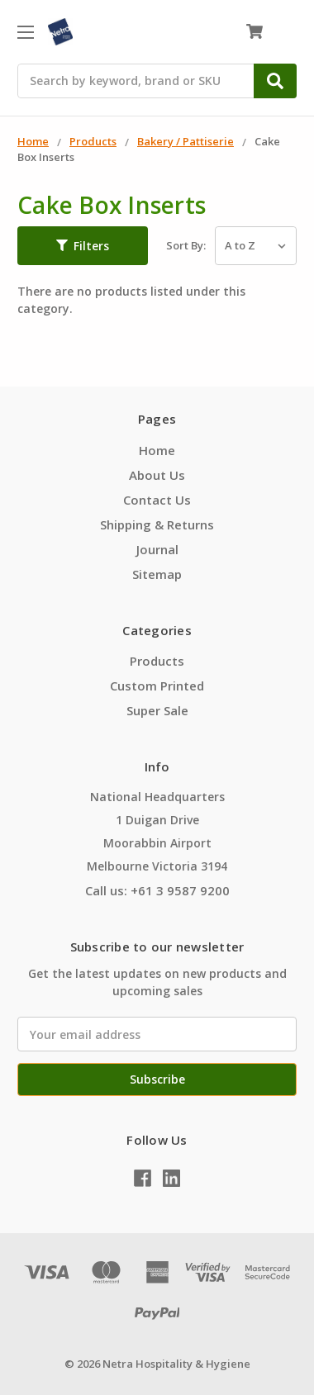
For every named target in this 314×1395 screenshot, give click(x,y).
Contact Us (157, 499)
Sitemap (157, 574)
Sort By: (186, 245)
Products (157, 660)
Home (157, 450)
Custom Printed (157, 685)
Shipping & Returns (157, 524)
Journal (157, 549)
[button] (82, 246)
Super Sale (157, 710)
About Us (157, 475)
